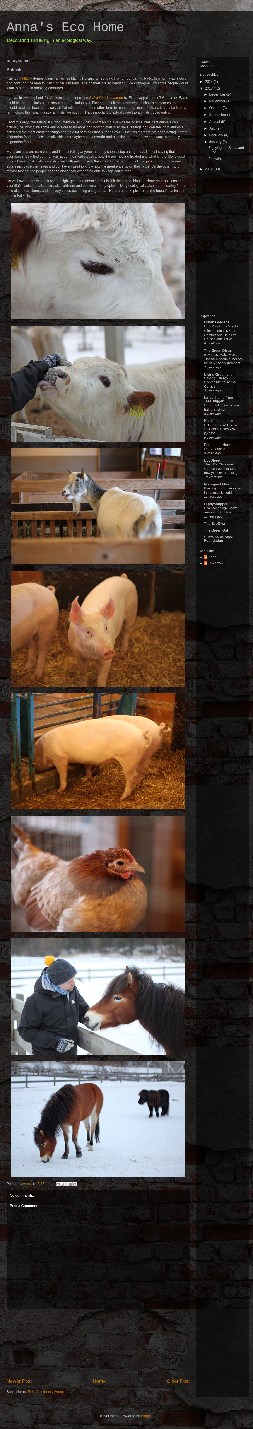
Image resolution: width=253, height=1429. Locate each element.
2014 (209, 82)
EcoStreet (212, 460)
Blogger (147, 1416)
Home (99, 1381)
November (217, 101)
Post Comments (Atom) (46, 1392)
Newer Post (19, 1381)
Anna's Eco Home (65, 27)
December (217, 94)
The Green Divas (218, 350)
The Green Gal (216, 530)
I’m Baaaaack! (214, 449)
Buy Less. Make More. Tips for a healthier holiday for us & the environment (223, 359)
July (212, 128)
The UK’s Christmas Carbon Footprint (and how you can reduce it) (221, 468)
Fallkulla (25, 78)
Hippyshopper (216, 504)
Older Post (178, 1381)
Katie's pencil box (219, 421)
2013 (209, 88)
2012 (209, 169)
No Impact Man (216, 484)
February (216, 135)
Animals (214, 159)
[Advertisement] (98, 1343)
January (215, 142)
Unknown (215, 563)
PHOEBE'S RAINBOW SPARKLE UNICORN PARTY (221, 429)
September (218, 114)
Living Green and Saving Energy (218, 376)
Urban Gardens (216, 322)
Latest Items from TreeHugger (218, 399)
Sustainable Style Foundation (218, 538)
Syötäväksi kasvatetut (106, 98)
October (215, 108)
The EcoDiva (214, 523)
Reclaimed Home (218, 445)
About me (207, 66)
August (215, 121)
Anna (27, 1184)
